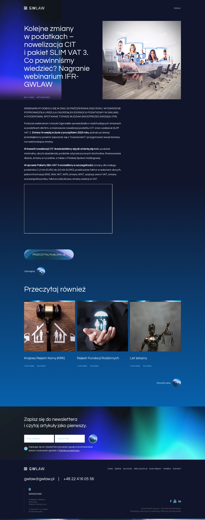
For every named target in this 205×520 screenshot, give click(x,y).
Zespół (118, 469)
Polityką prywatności (69, 450)
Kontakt (177, 469)
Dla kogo (127, 469)
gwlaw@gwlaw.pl (39, 479)
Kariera (167, 469)
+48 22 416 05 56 (79, 479)
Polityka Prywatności (171, 509)
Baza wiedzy (155, 469)
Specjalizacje (140, 469)
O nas (110, 469)
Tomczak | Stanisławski (170, 511)
